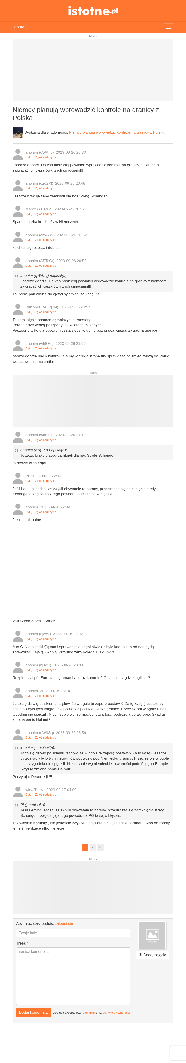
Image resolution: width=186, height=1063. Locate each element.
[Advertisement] (93, 72)
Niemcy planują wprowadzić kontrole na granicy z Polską (116, 132)
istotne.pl (93, 10)
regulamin (88, 1012)
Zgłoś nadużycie (45, 157)
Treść (21, 943)
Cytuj (28, 157)
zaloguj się (64, 923)
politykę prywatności (116, 1012)
